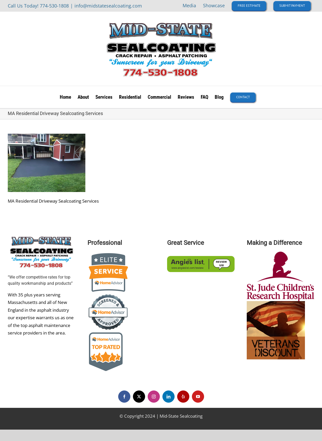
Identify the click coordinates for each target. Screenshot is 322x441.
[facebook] (124, 396)
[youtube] (198, 396)
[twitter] (139, 396)
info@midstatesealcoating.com (108, 6)
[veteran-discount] (276, 303)
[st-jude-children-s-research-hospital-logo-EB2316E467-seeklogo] (280, 254)
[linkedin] (168, 396)
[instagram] (154, 396)
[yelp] (183, 396)
